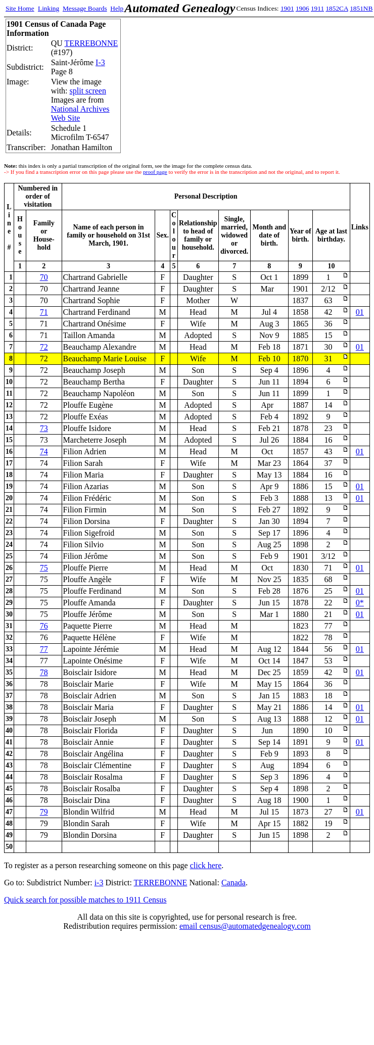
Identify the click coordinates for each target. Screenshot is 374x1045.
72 (44, 347)
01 (360, 312)
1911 (317, 8)
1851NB (361, 8)
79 (44, 812)
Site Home (20, 8)
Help (116, 8)
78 (44, 672)
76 (44, 626)
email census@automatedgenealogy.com (245, 926)
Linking (48, 8)
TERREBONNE (91, 43)
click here (206, 865)
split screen (88, 90)
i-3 (99, 882)
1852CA (336, 8)
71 (44, 312)
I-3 (100, 62)
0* (360, 602)
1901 (287, 8)
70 (44, 277)
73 (44, 428)
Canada (233, 882)
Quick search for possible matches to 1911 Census (85, 899)
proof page (155, 172)
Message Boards (85, 8)
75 (44, 567)
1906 (302, 8)
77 (44, 649)
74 (44, 451)
